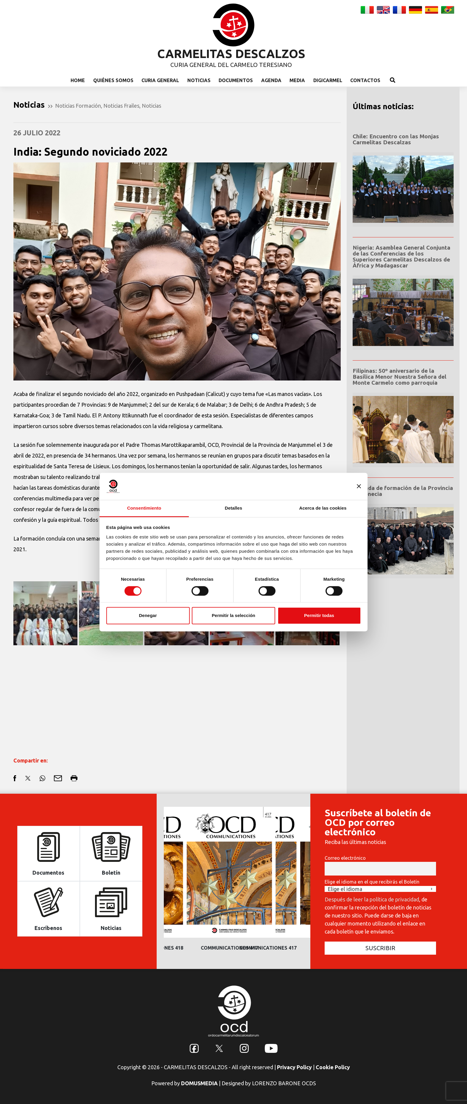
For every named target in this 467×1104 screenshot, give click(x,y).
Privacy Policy (294, 1067)
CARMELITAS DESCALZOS (231, 53)
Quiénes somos (113, 80)
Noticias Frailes (121, 106)
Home (78, 80)
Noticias (199, 80)
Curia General (160, 80)
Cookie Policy (333, 1067)
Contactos (365, 80)
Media (297, 80)
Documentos (236, 80)
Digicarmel (327, 80)
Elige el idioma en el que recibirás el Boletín (372, 881)
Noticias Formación (78, 106)
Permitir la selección (233, 615)
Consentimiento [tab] (144, 507)
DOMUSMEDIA (199, 1083)
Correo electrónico (345, 858)
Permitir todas (319, 615)
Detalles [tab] (233, 507)
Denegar (148, 615)
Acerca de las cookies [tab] (323, 507)
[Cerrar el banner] (359, 486)
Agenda (271, 80)
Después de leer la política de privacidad (372, 899)
